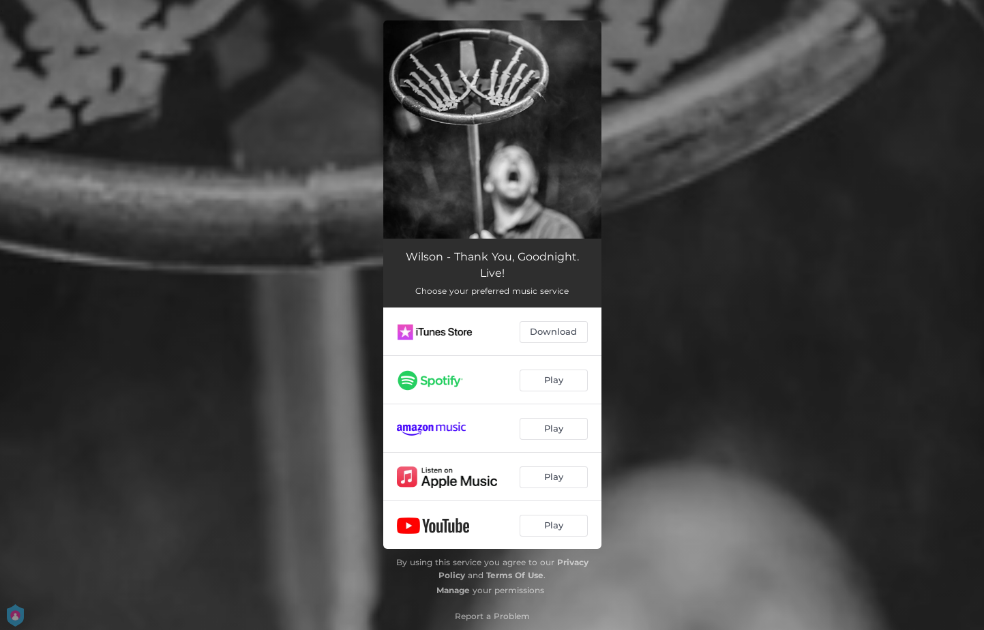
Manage (453, 590)
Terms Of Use (514, 575)
